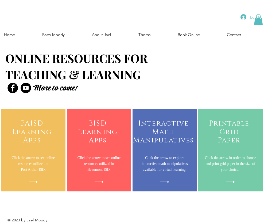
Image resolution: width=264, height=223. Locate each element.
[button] (258, 19)
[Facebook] (12, 88)
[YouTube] (26, 88)
